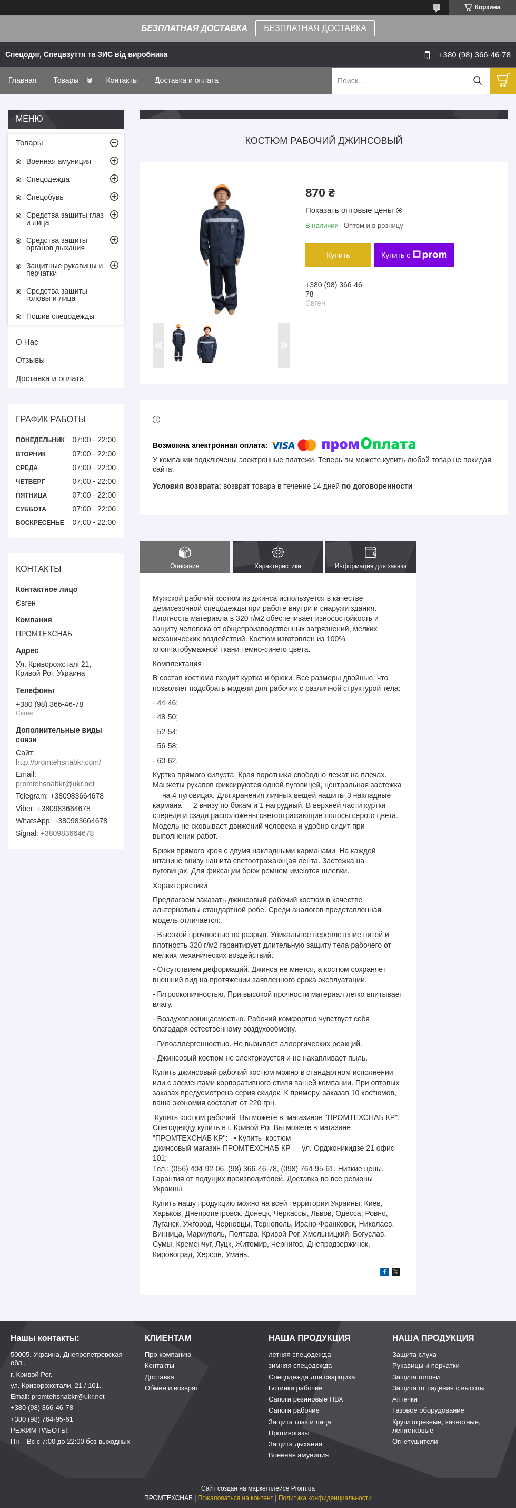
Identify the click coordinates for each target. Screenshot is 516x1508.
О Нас (27, 341)
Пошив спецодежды (60, 316)
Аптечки (405, 1399)
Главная (22, 80)
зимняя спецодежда (300, 1365)
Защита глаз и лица (300, 1422)
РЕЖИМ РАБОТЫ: (40, 1430)
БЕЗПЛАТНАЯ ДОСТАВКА (315, 28)
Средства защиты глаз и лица (65, 219)
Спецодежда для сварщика (312, 1377)
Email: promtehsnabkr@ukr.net (58, 1396)
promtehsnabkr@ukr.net (55, 784)
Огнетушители (415, 1441)
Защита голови (416, 1377)
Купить (338, 255)
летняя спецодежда (300, 1354)
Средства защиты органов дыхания (56, 244)
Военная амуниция (58, 161)
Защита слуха (414, 1354)
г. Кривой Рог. (31, 1374)
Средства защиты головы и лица (56, 295)
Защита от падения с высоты (438, 1388)
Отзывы (30, 359)
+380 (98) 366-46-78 (42, 1408)
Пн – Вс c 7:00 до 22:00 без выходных (70, 1441)
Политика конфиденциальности (325, 1498)
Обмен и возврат (172, 1388)
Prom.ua (303, 1488)
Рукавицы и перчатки (426, 1365)
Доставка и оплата (187, 80)
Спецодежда (48, 179)
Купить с (414, 255)
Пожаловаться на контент (235, 1498)
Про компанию (168, 1354)
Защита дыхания (295, 1444)
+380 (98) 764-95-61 (42, 1419)
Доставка (159, 1377)
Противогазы (289, 1433)
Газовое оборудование (428, 1410)
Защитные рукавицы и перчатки (64, 269)
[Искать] (477, 81)
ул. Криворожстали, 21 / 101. (56, 1385)
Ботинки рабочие (296, 1388)
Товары (65, 80)
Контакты (121, 80)
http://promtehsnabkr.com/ (58, 762)
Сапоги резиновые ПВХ (306, 1399)
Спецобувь (45, 197)
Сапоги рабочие (294, 1410)
